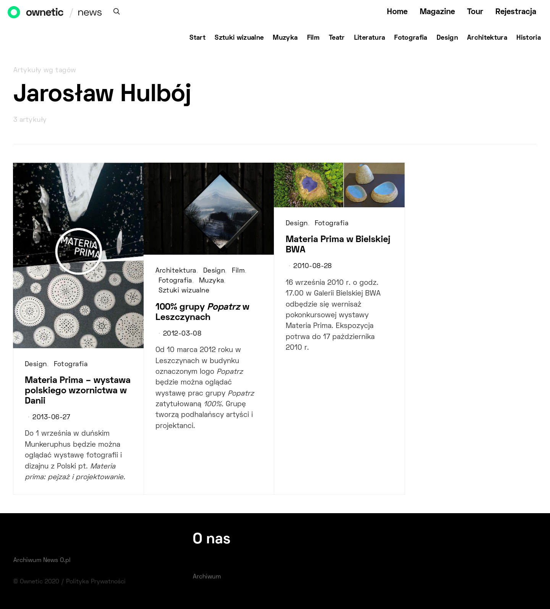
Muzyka (285, 38)
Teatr (337, 38)
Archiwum (207, 577)
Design (447, 38)
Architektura (487, 38)
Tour (475, 12)
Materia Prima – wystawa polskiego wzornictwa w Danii (78, 390)
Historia (528, 38)
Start (197, 38)
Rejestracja (515, 12)
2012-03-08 (182, 334)
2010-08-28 (312, 266)
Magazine (437, 12)
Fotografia (410, 38)
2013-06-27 (51, 418)
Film (313, 38)
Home (397, 12)
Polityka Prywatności (96, 582)
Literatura (369, 38)
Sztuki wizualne (239, 38)
